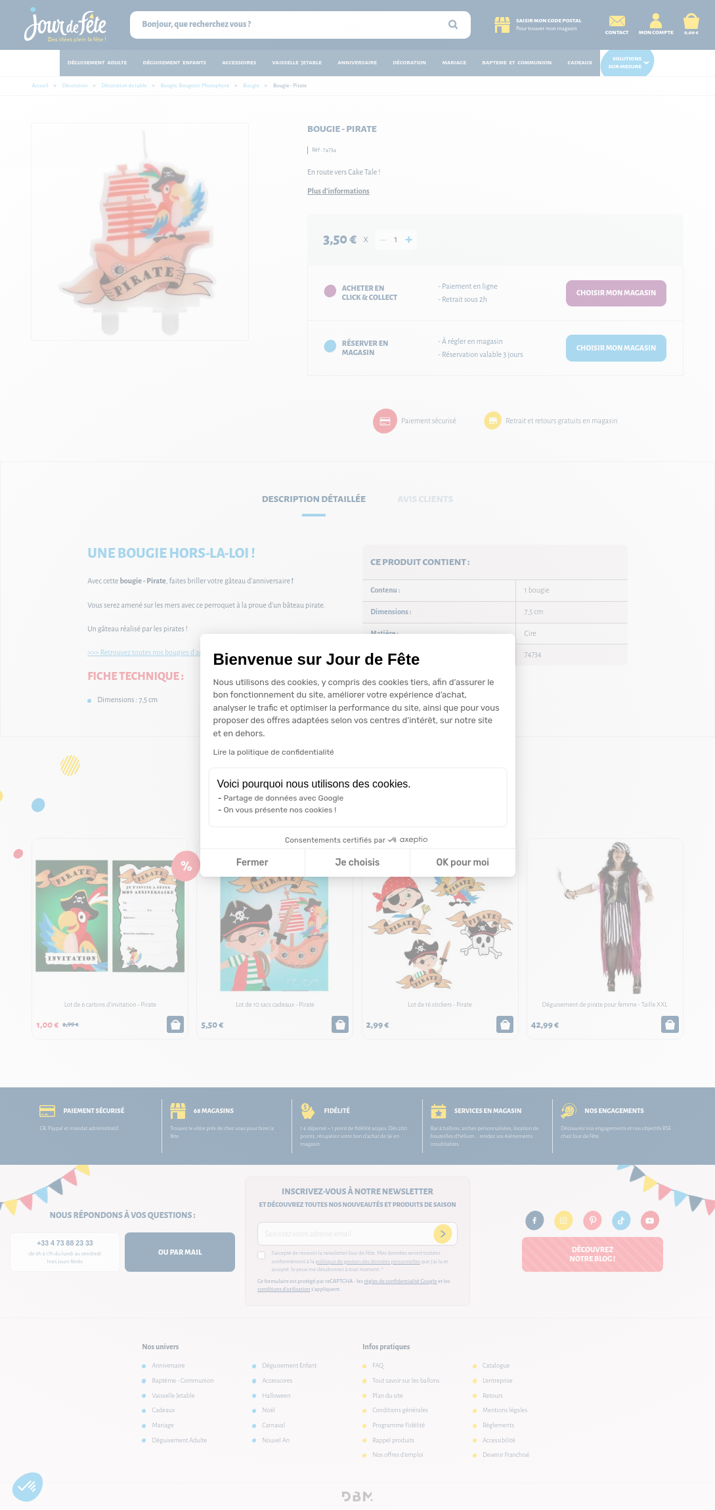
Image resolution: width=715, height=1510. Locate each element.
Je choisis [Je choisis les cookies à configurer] (357, 862)
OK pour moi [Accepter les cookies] (462, 862)
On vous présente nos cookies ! (280, 809)
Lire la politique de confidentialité (273, 752)
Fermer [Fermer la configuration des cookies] (252, 862)
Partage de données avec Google (284, 798)
